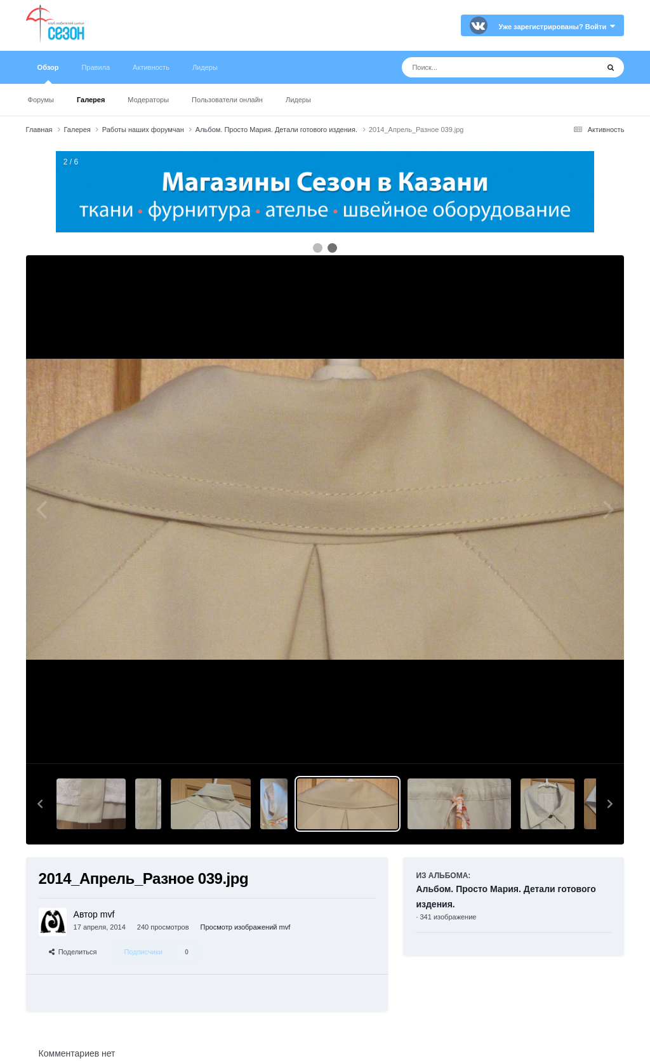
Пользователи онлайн (227, 99)
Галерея (91, 99)
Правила (95, 67)
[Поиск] (476, 67)
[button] (40, 804)
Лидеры (298, 99)
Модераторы (148, 99)
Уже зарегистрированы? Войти (557, 26)
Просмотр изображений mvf (246, 927)
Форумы (41, 99)
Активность (151, 67)
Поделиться (73, 952)
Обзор (48, 73)
